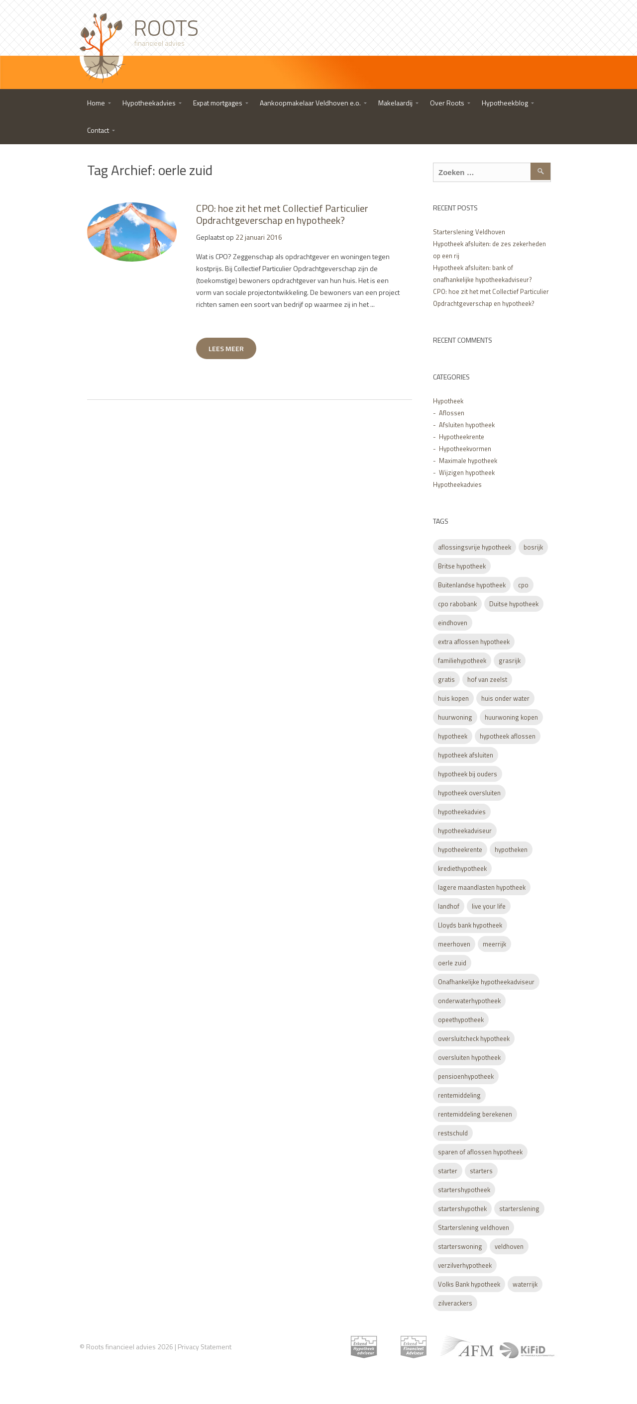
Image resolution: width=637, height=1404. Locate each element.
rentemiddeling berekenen (475, 1114)
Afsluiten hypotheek (467, 425)
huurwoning (455, 717)
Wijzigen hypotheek (467, 472)
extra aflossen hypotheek (474, 642)
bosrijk (533, 547)
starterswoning (460, 1246)
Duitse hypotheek (513, 604)
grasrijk (510, 660)
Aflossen (451, 413)
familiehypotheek (462, 660)
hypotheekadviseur (465, 831)
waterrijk (525, 1284)
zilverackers (455, 1303)
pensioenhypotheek (466, 1076)
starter (447, 1171)
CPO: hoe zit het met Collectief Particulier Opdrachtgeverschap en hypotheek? (282, 214)
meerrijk (494, 944)
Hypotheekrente (461, 437)
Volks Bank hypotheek (469, 1284)
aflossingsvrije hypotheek (474, 547)
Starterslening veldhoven (473, 1227)
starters (481, 1171)
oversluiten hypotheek (469, 1057)
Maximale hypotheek (468, 461)
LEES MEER (226, 348)
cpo (523, 585)
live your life (489, 906)
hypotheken (511, 849)
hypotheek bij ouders (467, 774)
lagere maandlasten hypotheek (482, 887)
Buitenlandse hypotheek (472, 585)
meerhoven (454, 944)
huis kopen (453, 698)
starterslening (519, 1209)
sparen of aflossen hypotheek (480, 1152)
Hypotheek (448, 401)
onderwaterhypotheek (469, 1001)
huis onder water (505, 698)
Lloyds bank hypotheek (470, 925)
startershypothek (462, 1209)
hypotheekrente (460, 849)
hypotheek (452, 736)
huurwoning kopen (511, 717)
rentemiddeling (459, 1095)
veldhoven (509, 1246)
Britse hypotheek (462, 566)
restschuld (453, 1133)
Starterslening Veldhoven (469, 232)
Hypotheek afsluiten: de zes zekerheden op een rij (489, 250)
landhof (448, 906)
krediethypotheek (462, 868)
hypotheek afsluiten (465, 755)
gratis (446, 679)
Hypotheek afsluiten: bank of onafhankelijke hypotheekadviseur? (482, 273)
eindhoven (452, 623)
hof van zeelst (487, 679)
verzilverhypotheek (465, 1265)
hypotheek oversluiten (469, 793)
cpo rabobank (457, 604)
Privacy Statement (204, 1346)
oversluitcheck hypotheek (474, 1038)
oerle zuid (452, 963)
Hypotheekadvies (457, 484)
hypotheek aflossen (507, 736)
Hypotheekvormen (465, 449)
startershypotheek (464, 1190)
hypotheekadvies (462, 812)
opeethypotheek (461, 1020)
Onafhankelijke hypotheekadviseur (486, 982)
